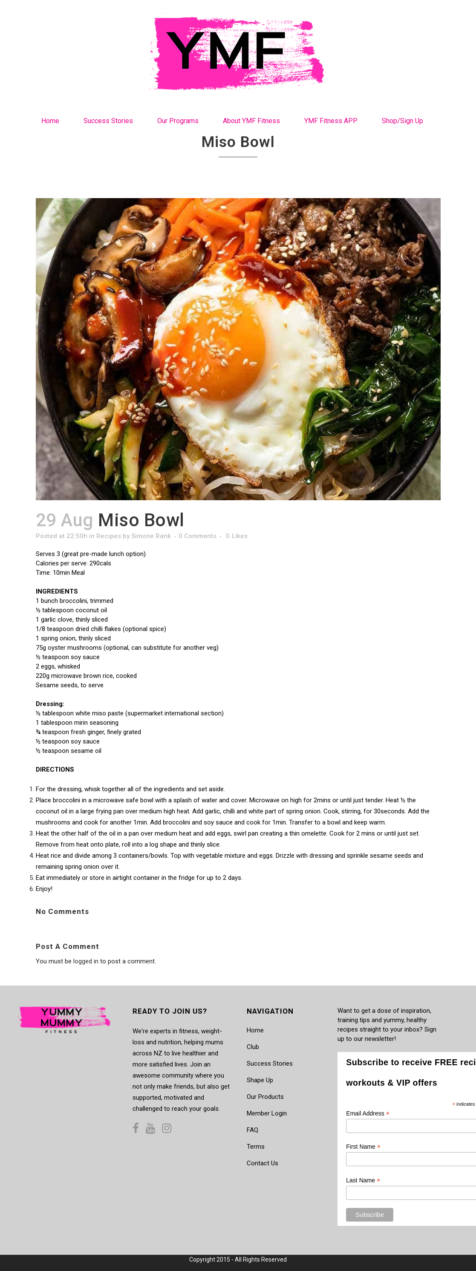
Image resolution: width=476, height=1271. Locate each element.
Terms (256, 1146)
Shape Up (260, 1080)
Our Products (265, 1097)
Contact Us (262, 1163)
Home (255, 1030)
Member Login (267, 1113)
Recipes (108, 536)
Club (253, 1047)
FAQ (252, 1130)
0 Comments (197, 536)
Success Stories (270, 1063)
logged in (85, 961)
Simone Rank (151, 536)
